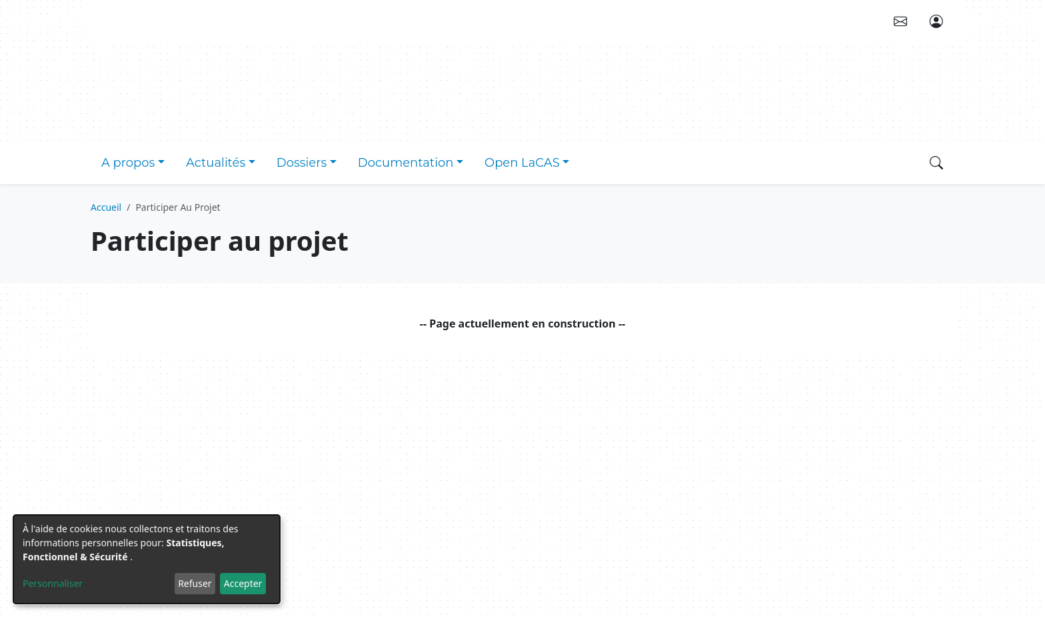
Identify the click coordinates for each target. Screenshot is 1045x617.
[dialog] (146, 559)
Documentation (406, 162)
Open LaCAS (522, 162)
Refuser (194, 583)
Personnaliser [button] (53, 583)
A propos (128, 162)
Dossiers (302, 162)
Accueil (106, 207)
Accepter (243, 583)
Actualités (215, 162)
